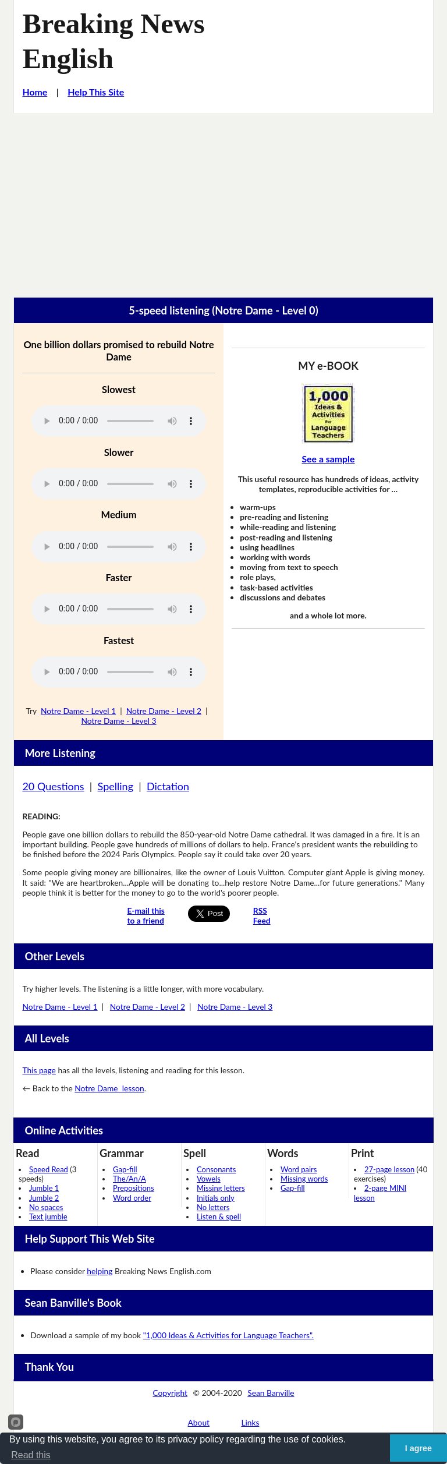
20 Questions (53, 786)
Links (250, 1422)
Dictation (168, 786)
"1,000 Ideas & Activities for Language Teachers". (228, 1335)
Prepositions (133, 1188)
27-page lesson (389, 1169)
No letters (213, 1207)
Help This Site (96, 91)
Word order (132, 1198)
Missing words (304, 1178)
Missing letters (221, 1188)
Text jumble (48, 1216)
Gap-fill (125, 1169)
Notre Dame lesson (109, 1088)
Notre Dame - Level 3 (118, 721)
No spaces (46, 1207)
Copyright (169, 1393)
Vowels (209, 1178)
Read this (31, 1455)
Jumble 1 (44, 1188)
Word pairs (299, 1169)
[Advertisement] (223, 200)
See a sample (327, 458)
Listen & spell (219, 1216)
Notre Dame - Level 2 (163, 711)
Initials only (216, 1198)
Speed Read (48, 1169)
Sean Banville (270, 1393)
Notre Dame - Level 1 (78, 711)
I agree (418, 1448)
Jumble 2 (44, 1198)
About (199, 1422)
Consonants (216, 1169)
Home (34, 91)
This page (38, 1070)
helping (99, 1271)
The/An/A (129, 1178)
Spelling (115, 786)
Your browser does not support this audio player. (118, 421)
